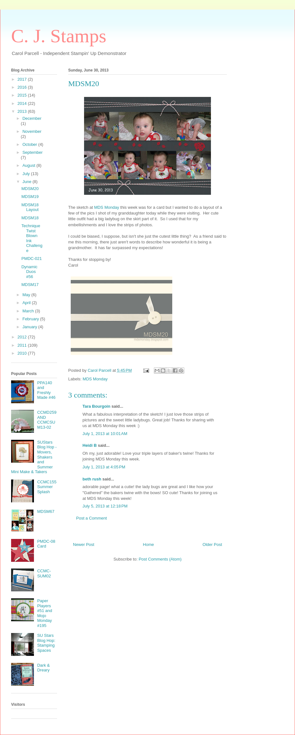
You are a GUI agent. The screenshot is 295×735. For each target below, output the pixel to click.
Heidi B (89, 445)
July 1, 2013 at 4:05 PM (103, 467)
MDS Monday (106, 207)
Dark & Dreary (43, 668)
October (30, 144)
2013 (22, 111)
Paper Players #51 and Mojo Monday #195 (44, 613)
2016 (22, 87)
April (27, 302)
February (31, 318)
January (30, 326)
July (27, 173)
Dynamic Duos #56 (29, 271)
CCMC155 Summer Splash (46, 487)
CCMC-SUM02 (44, 573)
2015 (22, 95)
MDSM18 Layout (29, 207)
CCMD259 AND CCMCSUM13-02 (46, 420)
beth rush (91, 479)
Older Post (212, 544)
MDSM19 (29, 196)
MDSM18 (29, 217)
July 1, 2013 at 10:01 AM (104, 433)
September (33, 152)
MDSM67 (45, 511)
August (29, 165)
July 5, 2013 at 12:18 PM (105, 506)
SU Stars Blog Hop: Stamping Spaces (46, 643)
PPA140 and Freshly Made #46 (46, 390)
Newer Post (83, 544)
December (32, 118)
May (27, 294)
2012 (22, 337)
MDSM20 (29, 188)
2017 (22, 79)
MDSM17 (29, 284)
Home (148, 544)
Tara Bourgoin (96, 406)
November (32, 131)
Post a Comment (91, 518)
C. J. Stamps (58, 35)
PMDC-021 (31, 258)
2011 (22, 345)
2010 (22, 353)
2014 (22, 103)
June (28, 181)
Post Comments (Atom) (160, 559)
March (29, 311)
